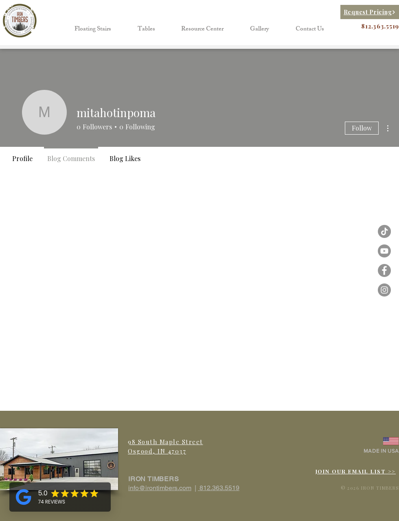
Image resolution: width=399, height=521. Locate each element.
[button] (93, 29)
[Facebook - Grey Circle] (384, 270)
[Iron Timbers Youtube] (384, 250)
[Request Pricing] (369, 12)
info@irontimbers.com (159, 488)
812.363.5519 (218, 488)
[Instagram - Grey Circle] (384, 289)
